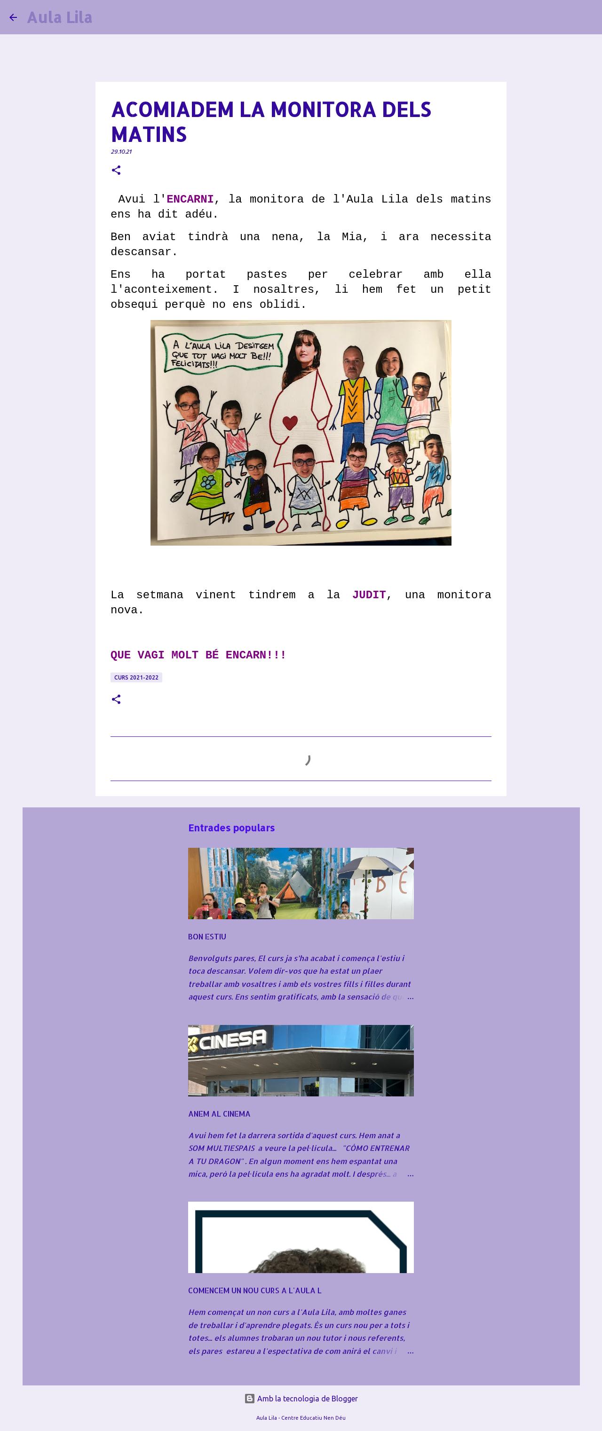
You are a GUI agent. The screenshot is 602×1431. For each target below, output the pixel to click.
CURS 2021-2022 (136, 677)
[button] (116, 170)
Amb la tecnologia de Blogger (301, 1398)
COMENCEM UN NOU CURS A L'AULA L (255, 1290)
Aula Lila (59, 17)
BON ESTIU (207, 936)
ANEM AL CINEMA (219, 1113)
